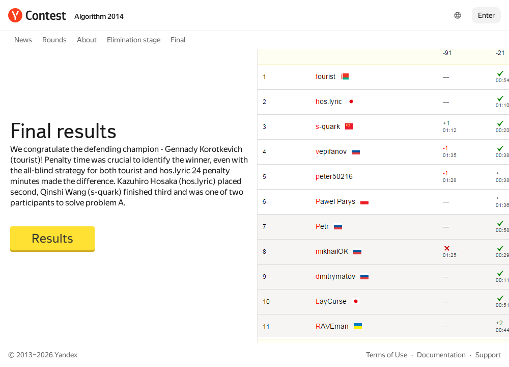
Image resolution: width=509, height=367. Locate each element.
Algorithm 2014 (99, 16)
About (87, 40)
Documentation (441, 355)
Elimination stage (133, 40)
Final (178, 40)
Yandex (65, 355)
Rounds (54, 40)
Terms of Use (386, 355)
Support (488, 355)
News (23, 40)
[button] (52, 239)
